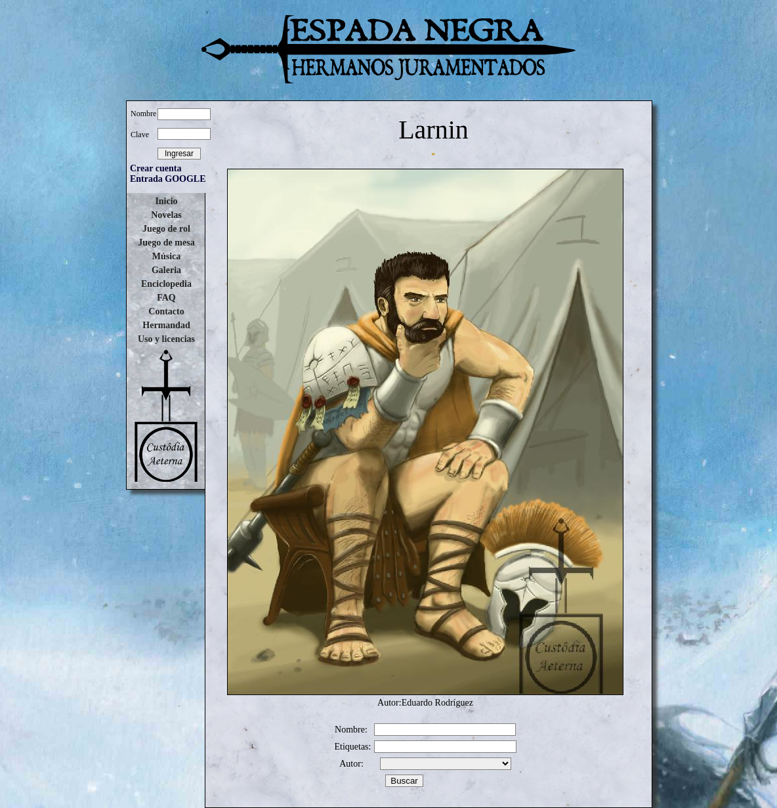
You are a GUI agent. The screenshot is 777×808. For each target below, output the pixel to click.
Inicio (166, 201)
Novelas (166, 215)
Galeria (166, 270)
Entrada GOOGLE (168, 179)
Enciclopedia (166, 284)
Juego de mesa (166, 242)
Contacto (166, 311)
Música (166, 256)
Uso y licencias (166, 339)
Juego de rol (166, 229)
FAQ (166, 298)
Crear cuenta (155, 168)
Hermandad (166, 325)
